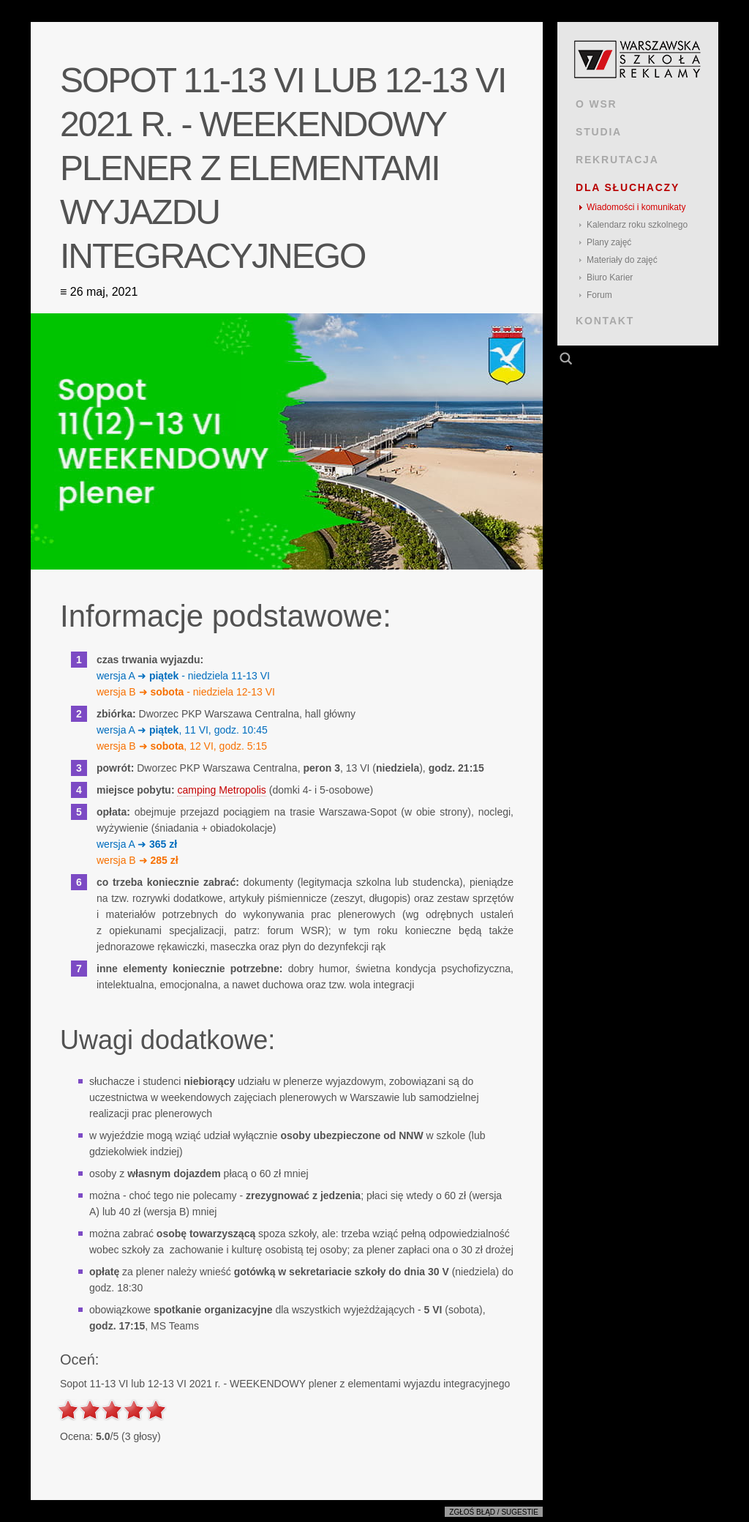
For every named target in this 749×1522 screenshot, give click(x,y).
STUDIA (599, 132)
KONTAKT (605, 321)
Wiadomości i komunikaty (636, 207)
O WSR (596, 104)
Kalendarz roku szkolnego (637, 225)
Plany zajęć (609, 242)
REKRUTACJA (617, 159)
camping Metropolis (221, 790)
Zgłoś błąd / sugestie (493, 1512)
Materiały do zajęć (622, 260)
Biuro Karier (610, 277)
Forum (599, 295)
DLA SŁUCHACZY (628, 187)
